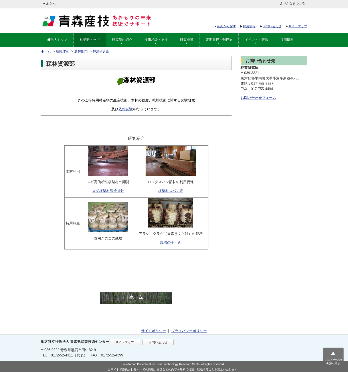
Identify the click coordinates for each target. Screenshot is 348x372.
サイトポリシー (153, 331)
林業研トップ (90, 40)
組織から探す (226, 26)
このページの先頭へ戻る (333, 361)
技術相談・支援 (156, 40)
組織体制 (62, 51)
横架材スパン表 (170, 191)
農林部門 (81, 51)
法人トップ (59, 40)
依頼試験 (126, 109)
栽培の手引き (170, 242)
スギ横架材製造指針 (108, 191)
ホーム (46, 51)
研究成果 (186, 40)
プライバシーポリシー (189, 331)
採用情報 (249, 26)
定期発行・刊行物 (219, 40)
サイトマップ (298, 26)
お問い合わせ (272, 26)
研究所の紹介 (122, 40)
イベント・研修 (256, 40)
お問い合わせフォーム (258, 98)
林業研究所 (101, 51)
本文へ (50, 4)
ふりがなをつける (292, 3)
